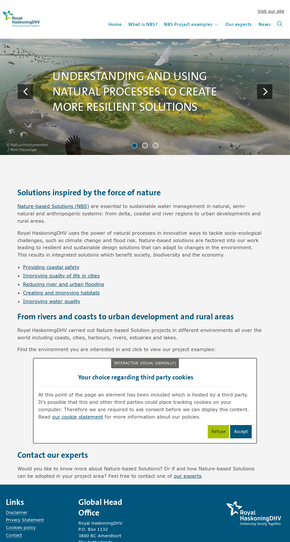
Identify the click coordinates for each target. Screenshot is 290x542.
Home (115, 24)
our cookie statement (77, 416)
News (264, 24)
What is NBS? (143, 24)
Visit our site (271, 11)
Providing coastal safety (51, 267)
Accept (243, 432)
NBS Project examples (191, 24)
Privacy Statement (25, 519)
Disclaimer (16, 512)
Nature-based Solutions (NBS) (53, 206)
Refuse (220, 432)
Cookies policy (21, 527)
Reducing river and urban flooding (63, 284)
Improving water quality (51, 301)
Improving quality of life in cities (61, 275)
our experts (187, 476)
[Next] (264, 91)
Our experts (238, 24)
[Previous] (25, 91)
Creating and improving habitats (61, 292)
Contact (14, 535)
